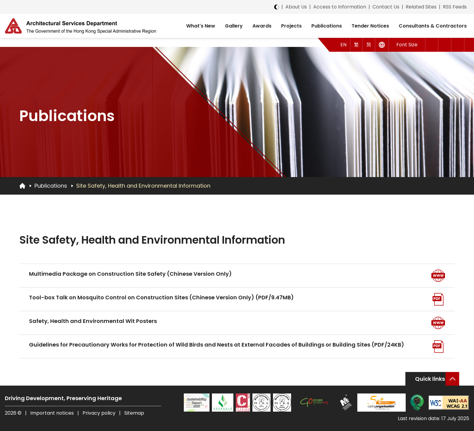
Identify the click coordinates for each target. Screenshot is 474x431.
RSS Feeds (455, 6)
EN (343, 44)
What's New (200, 25)
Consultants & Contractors (433, 25)
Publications (326, 25)
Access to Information (339, 6)
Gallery (234, 25)
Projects (291, 25)
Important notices (52, 413)
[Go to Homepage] (22, 186)
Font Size (406, 44)
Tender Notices (370, 25)
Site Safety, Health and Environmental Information (143, 185)
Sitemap (134, 413)
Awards (261, 25)
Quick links (430, 379)
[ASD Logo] (80, 25)
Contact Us (385, 6)
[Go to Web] (438, 275)
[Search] (457, 45)
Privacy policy (99, 413)
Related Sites (421, 6)
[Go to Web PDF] (438, 299)
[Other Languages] (382, 45)
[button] (431, 45)
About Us (296, 6)
